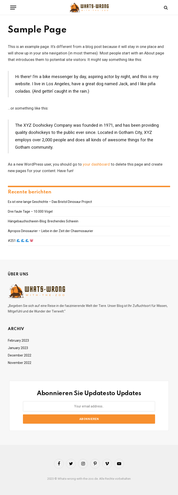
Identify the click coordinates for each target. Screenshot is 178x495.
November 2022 (19, 363)
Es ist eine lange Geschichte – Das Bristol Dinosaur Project (50, 202)
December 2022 (19, 355)
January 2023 (18, 348)
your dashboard (96, 164)
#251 (20, 241)
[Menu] (13, 7)
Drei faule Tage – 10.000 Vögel (30, 211)
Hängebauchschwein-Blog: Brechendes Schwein (43, 221)
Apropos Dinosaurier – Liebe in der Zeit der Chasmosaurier (50, 231)
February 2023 (18, 340)
